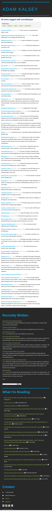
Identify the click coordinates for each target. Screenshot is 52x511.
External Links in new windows (9, 175)
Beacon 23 (6, 445)
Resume (7, 498)
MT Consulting (5, 78)
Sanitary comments (6, 202)
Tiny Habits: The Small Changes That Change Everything (18, 419)
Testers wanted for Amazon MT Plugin (11, 274)
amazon (21, 25)
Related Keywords (6, 187)
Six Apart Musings (6, 50)
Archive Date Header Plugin (8, 246)
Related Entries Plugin (7, 284)
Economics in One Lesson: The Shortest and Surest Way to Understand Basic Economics (25, 464)
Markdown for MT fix (6, 40)
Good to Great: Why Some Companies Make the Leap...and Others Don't (21, 479)
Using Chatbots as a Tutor (8, 331)
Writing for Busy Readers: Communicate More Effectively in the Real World (22, 475)
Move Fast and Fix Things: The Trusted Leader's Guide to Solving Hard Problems (23, 397)
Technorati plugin (5, 123)
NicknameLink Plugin (6, 296)
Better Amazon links (6, 219)
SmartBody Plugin (6, 289)
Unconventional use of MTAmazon (10, 251)
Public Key (7, 501)
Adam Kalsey (20, 9)
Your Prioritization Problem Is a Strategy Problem (14, 359)
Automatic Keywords (6, 192)
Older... (4, 379)
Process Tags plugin (6, 239)
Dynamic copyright (6, 30)
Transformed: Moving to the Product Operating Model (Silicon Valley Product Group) (24, 408)
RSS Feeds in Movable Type (8, 108)
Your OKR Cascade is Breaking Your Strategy (13, 351)
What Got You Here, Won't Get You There (14, 472)
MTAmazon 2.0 (5, 256)
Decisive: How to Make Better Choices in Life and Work (17, 451)
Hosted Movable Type (6, 151)
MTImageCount (5, 216)
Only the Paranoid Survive (10, 448)
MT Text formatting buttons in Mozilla (10, 111)
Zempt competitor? (6, 94)
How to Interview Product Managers (11, 336)
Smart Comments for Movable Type (10, 277)
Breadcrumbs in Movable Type (9, 68)
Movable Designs (5, 213)
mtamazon (10, 25)
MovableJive (4, 156)
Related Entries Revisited (7, 137)
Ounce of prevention (6, 83)
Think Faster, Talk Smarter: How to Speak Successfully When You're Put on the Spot (24, 435)
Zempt (2, 132)
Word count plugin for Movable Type (10, 301)
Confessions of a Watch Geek (11, 405)
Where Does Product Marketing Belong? (12, 321)
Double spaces (5, 197)
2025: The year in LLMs (10, 402)
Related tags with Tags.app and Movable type (13, 35)
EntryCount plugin (6, 73)
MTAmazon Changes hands (8, 45)
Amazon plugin (5, 265)
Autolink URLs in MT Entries (8, 55)
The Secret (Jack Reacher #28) (11, 469)
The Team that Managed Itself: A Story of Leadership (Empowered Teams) (22, 454)
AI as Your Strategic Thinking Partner (11, 342)
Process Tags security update (9, 234)
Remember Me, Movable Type (8, 89)
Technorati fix (4, 99)
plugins (15, 25)
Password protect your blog (8, 60)
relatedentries (28, 25)
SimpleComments (5, 163)
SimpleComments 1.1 (6, 146)
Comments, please (6, 168)
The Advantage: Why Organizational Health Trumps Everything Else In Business (23, 427)
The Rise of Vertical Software (9, 327)
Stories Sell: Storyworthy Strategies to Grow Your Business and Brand (21, 432)
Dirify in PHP (4, 65)
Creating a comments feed (8, 207)
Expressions (4, 180)
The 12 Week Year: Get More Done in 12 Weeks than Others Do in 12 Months (23, 459)
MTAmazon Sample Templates (9, 229)
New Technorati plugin (7, 116)
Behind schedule (6, 370)
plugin (4, 25)
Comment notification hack (8, 224)
